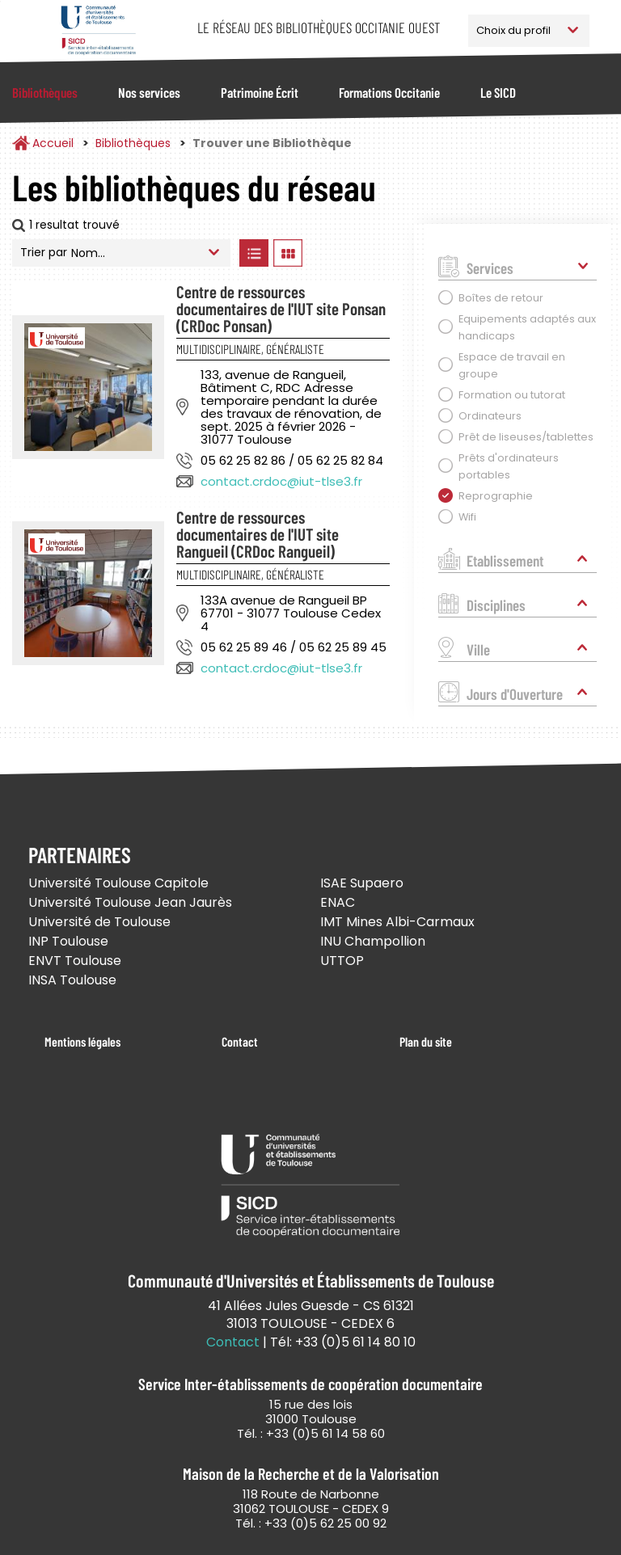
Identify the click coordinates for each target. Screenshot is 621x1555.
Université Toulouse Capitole (118, 883)
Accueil (53, 143)
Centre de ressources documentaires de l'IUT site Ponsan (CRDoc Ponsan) (281, 308)
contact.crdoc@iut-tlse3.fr (281, 481)
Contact (240, 1041)
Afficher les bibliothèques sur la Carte (354, 253)
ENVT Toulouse (74, 960)
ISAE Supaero (361, 883)
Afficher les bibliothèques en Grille (287, 253)
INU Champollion (372, 941)
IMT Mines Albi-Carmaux (397, 921)
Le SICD (498, 92)
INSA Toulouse (72, 980)
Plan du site (425, 1041)
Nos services (149, 92)
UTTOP (342, 960)
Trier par (43, 252)
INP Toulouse (68, 941)
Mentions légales (82, 1041)
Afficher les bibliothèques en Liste (253, 253)
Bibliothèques (45, 92)
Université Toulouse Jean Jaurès (130, 902)
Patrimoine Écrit (259, 92)
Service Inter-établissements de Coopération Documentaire (98, 30)
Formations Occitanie (389, 92)
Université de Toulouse (99, 921)
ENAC (337, 902)
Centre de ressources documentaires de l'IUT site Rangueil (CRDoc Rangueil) (257, 534)
